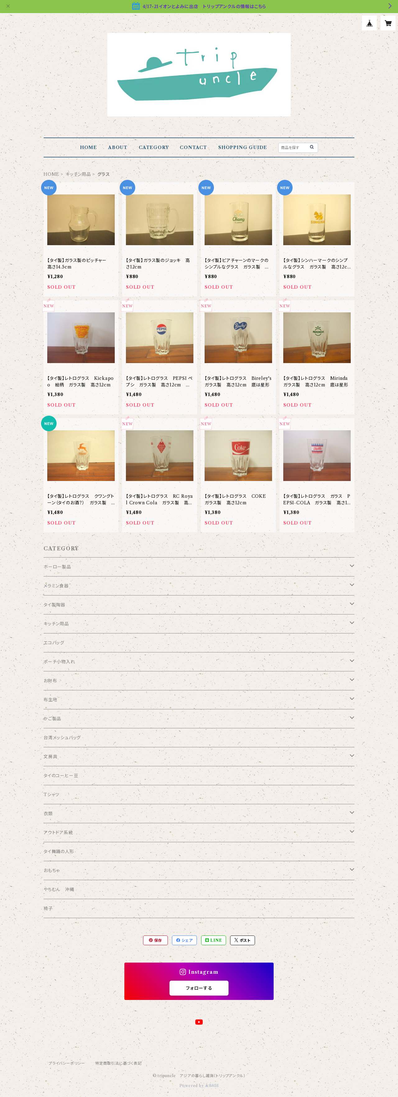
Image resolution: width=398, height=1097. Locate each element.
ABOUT (117, 147)
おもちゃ (52, 870)
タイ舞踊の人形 (59, 851)
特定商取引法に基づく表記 (118, 1063)
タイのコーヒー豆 (61, 775)
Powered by (199, 1085)
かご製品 (52, 718)
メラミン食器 (56, 586)
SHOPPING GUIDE (242, 147)
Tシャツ (51, 794)
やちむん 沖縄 (59, 889)
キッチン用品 (78, 174)
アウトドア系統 (58, 832)
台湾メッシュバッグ (62, 737)
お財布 (50, 681)
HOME (88, 147)
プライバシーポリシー (67, 1063)
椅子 (48, 908)
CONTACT (193, 147)
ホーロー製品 (57, 567)
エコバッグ (54, 643)
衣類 (48, 813)
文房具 (50, 756)
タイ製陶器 (54, 605)
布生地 (50, 700)
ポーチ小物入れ (59, 662)
